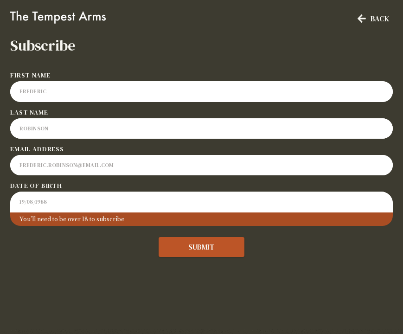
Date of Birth (36, 185)
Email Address (37, 149)
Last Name (29, 112)
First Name (30, 75)
